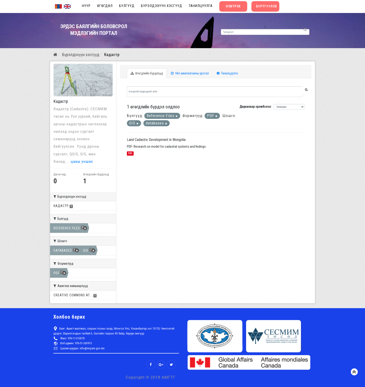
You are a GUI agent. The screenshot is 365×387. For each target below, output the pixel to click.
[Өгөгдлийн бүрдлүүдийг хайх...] (215, 91)
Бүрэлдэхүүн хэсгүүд (161, 6)
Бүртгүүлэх (266, 6)
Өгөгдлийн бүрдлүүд (147, 73)
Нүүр (86, 6)
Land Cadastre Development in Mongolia (156, 139)
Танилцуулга (201, 6)
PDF (130, 153)
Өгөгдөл (105, 6)
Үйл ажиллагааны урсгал (190, 73)
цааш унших (82, 161)
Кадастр (111, 54)
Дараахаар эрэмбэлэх (255, 106)
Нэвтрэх (233, 6)
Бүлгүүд (127, 6)
